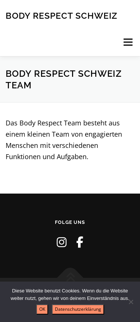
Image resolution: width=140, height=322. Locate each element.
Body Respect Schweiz (61, 15)
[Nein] (130, 302)
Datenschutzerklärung (78, 309)
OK (42, 309)
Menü (127, 41)
